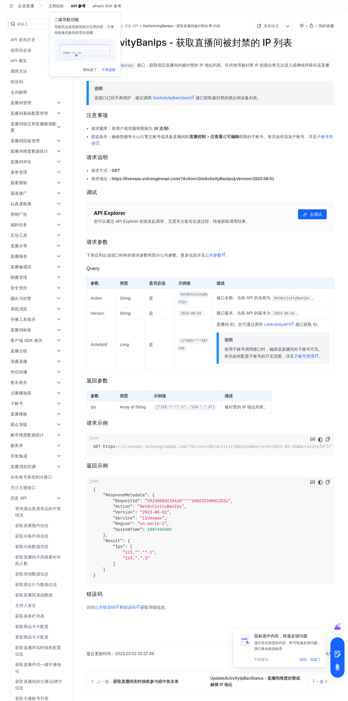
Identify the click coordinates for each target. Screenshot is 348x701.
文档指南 (56, 6)
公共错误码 (107, 607)
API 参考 (78, 6)
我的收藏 (326, 25)
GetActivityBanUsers (174, 97)
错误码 (132, 607)
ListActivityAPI (279, 324)
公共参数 (215, 255)
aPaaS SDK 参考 (107, 6)
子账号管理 (306, 356)
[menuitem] (36, 39)
